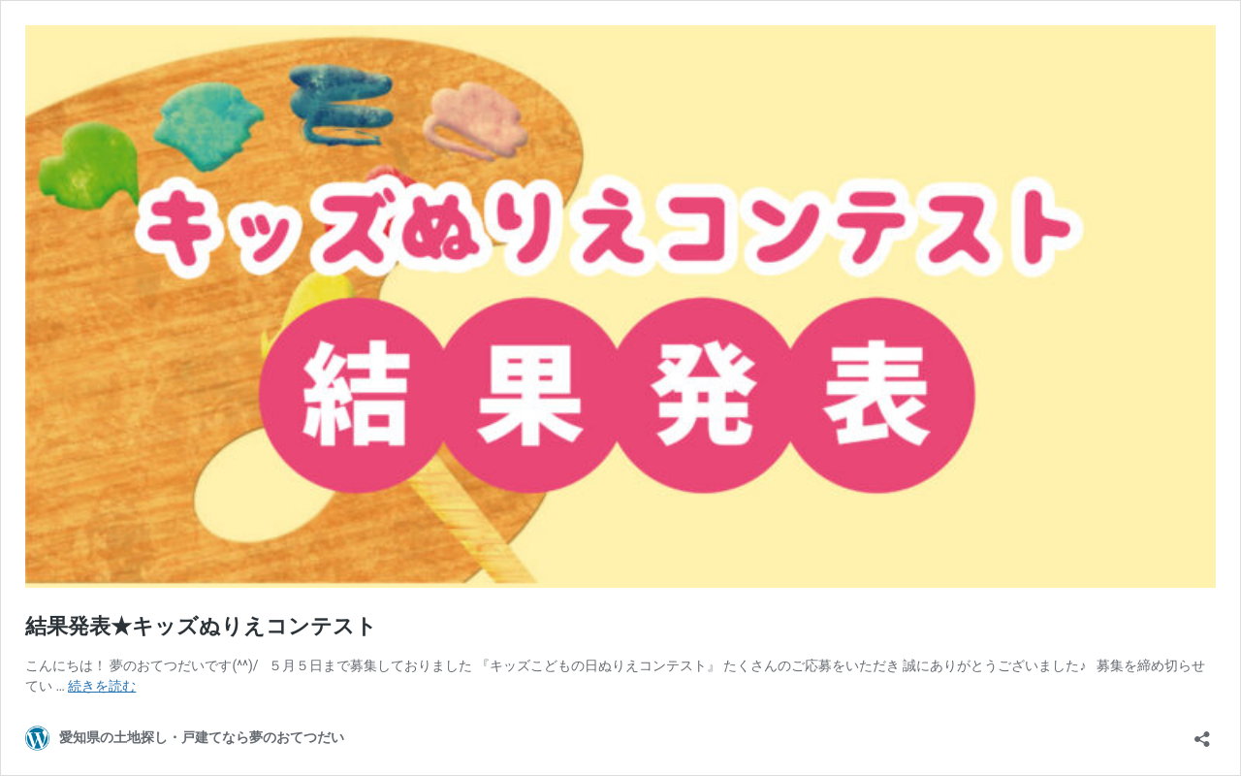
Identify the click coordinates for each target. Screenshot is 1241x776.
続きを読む (102, 686)
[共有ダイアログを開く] (1202, 733)
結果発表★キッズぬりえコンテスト (201, 626)
